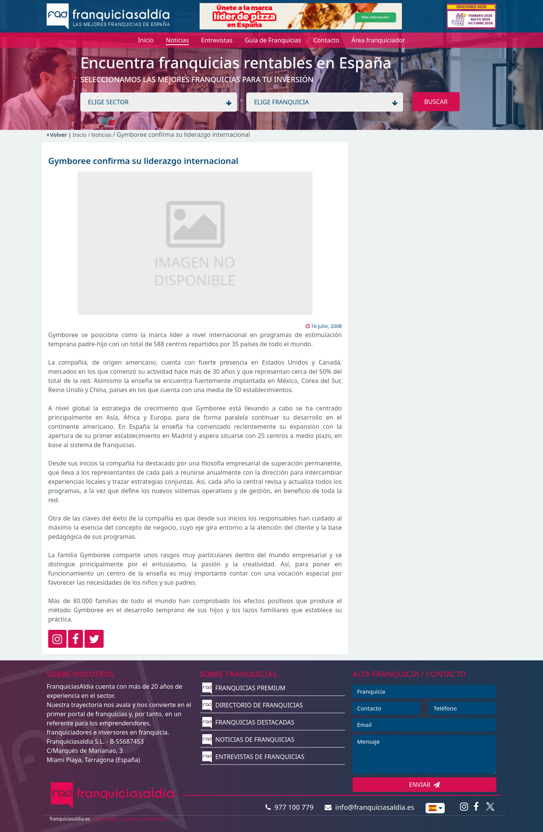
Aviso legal (106, 819)
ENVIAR (424, 784)
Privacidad (156, 819)
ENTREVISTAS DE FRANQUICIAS (253, 757)
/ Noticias (100, 134)
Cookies (131, 819)
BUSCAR (435, 101)
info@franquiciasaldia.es (369, 807)
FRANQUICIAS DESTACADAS (248, 722)
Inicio (79, 134)
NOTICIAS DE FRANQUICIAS (248, 739)
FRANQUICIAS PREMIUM (244, 688)
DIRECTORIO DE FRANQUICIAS (252, 705)
